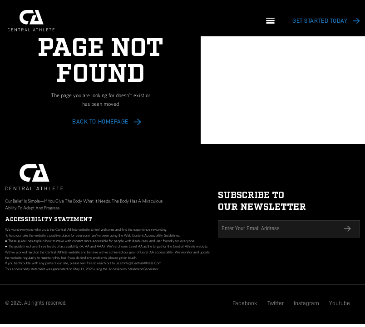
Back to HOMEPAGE (100, 121)
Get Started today (319, 21)
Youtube (339, 303)
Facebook (244, 303)
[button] (270, 21)
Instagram (306, 303)
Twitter (275, 303)
